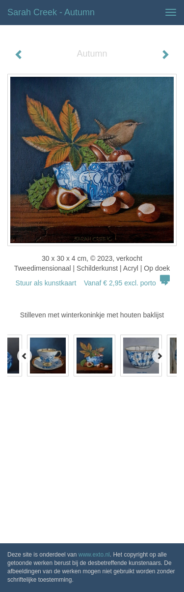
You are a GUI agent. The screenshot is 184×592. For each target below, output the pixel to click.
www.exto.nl (94, 554)
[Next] (159, 355)
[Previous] (24, 355)
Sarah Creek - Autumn (51, 12)
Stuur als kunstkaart (92, 283)
